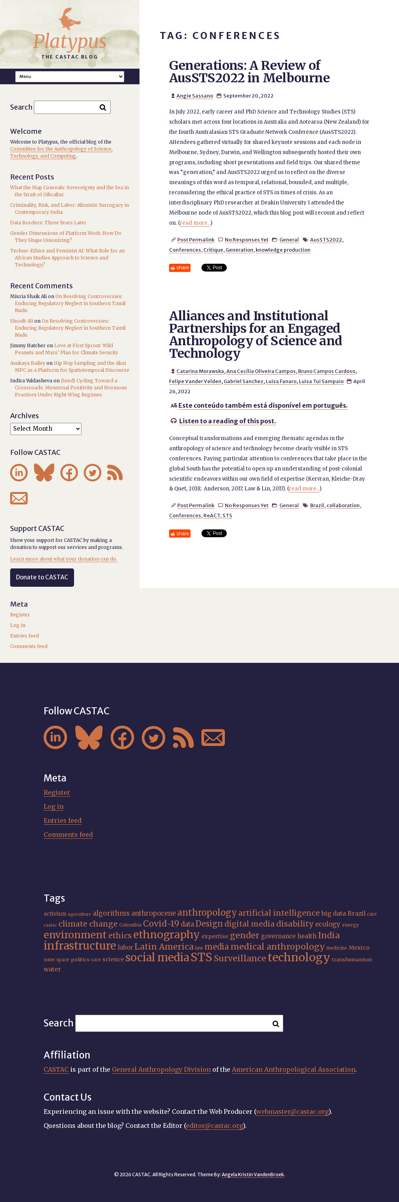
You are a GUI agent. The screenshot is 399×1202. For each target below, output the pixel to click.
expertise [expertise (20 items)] (214, 936)
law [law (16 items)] (199, 948)
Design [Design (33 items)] (209, 924)
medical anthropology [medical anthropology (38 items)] (278, 946)
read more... (195, 223)
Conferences (185, 250)
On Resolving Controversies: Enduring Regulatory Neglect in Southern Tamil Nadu (70, 303)
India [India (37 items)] (329, 935)
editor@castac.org (214, 1125)
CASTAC (56, 1069)
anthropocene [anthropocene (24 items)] (153, 913)
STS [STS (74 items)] (201, 957)
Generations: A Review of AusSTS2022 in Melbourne (249, 72)
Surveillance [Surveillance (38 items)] (240, 958)
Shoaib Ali (21, 321)
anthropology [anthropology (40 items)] (207, 912)
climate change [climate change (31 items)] (88, 924)
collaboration (343, 505)
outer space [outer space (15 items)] (56, 959)
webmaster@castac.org (292, 1111)
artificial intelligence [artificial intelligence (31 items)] (279, 913)
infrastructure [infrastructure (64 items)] (80, 945)
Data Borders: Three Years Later (48, 222)
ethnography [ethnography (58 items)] (166, 934)
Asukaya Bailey (27, 363)
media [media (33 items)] (217, 947)
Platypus (70, 41)
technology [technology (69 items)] (299, 957)
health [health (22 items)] (306, 936)
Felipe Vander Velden (195, 381)
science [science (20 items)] (113, 959)
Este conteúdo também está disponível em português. (263, 405)
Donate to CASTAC (42, 577)
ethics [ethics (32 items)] (120, 935)
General (289, 239)
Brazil (317, 505)
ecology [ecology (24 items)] (328, 924)
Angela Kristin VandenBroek (253, 1174)
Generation (239, 250)
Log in (17, 625)
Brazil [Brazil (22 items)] (356, 913)
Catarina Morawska (200, 371)
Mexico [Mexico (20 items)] (359, 947)
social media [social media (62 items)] (157, 957)
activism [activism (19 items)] (55, 913)
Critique (213, 250)
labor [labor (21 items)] (125, 947)
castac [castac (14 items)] (50, 925)
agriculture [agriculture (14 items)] (79, 914)
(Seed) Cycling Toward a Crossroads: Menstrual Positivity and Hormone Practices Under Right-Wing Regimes (71, 388)
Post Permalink (195, 239)
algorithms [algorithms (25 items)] (111, 913)
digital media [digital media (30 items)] (249, 924)
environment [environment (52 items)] (75, 935)
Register (20, 615)
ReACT (211, 515)
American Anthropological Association (293, 1069)
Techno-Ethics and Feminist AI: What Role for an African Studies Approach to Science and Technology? (67, 258)
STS (227, 515)
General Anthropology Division (161, 1069)
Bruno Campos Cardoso (326, 371)
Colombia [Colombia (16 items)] (130, 925)
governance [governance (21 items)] (278, 936)
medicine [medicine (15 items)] (337, 948)
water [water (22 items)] (52, 969)
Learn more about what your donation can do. (63, 559)
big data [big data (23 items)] (333, 913)
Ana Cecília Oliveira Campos (261, 371)
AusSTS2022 (326, 239)
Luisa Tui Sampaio (321, 381)
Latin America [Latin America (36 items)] (164, 946)
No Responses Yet (246, 239)
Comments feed (29, 646)
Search (21, 107)
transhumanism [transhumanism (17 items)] (352, 959)
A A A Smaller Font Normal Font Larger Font (69, 76)
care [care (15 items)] (372, 914)
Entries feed (24, 636)
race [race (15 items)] (96, 959)
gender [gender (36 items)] (245, 935)
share (183, 267)
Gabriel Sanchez (243, 381)
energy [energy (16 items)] (350, 925)
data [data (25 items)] (187, 924)
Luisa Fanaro (281, 381)
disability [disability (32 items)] (295, 924)
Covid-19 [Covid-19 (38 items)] (161, 923)
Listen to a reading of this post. (227, 421)
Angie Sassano (195, 95)
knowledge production (283, 250)
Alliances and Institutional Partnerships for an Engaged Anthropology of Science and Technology (256, 334)
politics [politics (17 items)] (80, 959)
